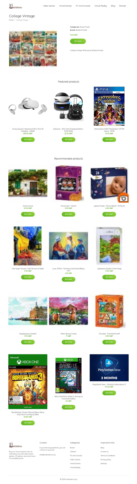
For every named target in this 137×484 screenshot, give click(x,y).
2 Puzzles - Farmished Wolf (109, 335)
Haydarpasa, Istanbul (27, 335)
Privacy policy (106, 461)
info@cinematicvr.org (47, 456)
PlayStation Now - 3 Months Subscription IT (109, 386)
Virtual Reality (101, 6)
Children (73, 453)
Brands (122, 6)
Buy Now (77, 42)
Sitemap (104, 465)
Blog (113, 6)
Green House (28, 207)
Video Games (49, 6)
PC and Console (83, 6)
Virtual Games (65, 6)
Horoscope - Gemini (68, 207)
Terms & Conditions (108, 457)
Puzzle (87, 28)
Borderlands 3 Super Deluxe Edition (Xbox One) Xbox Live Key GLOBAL (28, 414)
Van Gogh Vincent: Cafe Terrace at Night (28, 270)
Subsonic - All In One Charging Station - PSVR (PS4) (68, 131)
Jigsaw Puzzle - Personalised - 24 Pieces (109, 207)
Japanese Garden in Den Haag (109, 270)
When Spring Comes (69, 335)
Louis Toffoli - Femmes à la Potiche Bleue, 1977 (68, 271)
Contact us (105, 453)
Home (11, 21)
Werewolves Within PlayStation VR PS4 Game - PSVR (109, 131)
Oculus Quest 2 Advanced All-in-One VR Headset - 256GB (27, 131)
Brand (82, 28)
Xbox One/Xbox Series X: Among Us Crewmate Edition (68, 399)
